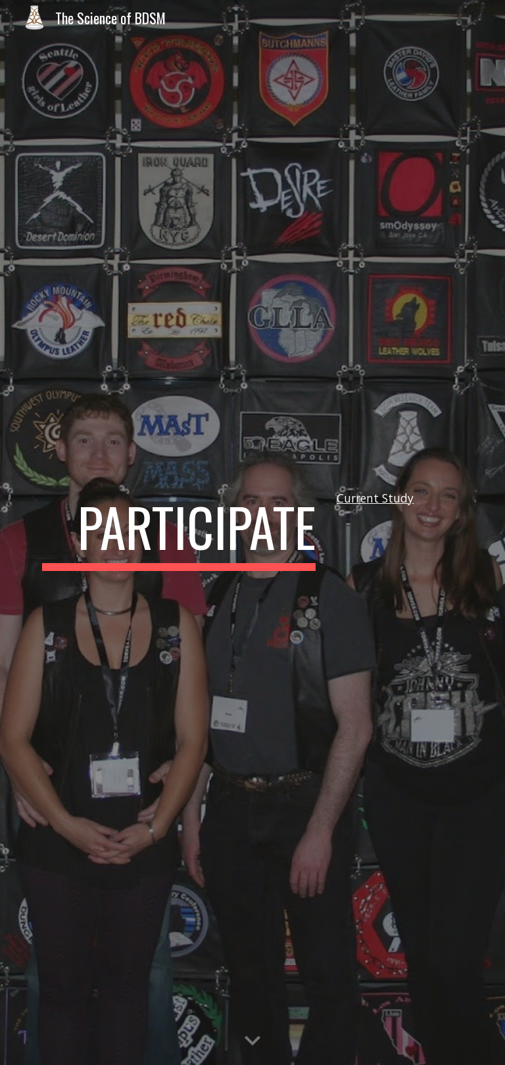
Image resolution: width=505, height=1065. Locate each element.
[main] (178, 532)
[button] (252, 1041)
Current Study (375, 498)
